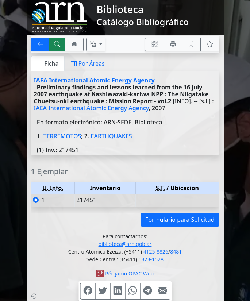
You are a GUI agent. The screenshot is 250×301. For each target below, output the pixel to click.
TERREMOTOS (62, 136)
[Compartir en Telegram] (147, 291)
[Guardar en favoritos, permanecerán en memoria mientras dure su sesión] (191, 44)
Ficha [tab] (48, 63)
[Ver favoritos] (209, 44)
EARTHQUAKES (111, 136)
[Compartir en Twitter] (102, 291)
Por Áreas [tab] (87, 63)
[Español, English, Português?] (95, 44)
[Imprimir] (173, 44)
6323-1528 (151, 259)
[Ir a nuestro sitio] (74, 44)
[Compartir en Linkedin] (117, 291)
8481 (176, 251)
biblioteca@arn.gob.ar (125, 243)
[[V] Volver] (40, 44)
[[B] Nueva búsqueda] (57, 44)
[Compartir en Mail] (162, 291)
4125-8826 (156, 251)
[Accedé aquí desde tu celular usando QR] (154, 44)
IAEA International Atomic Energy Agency (94, 80)
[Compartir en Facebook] (87, 291)
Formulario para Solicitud (179, 220)
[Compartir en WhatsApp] (132, 291)
